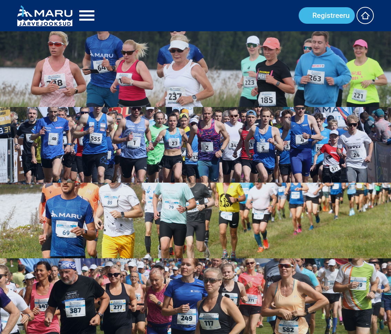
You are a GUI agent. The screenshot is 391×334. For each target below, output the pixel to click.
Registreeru (331, 15)
